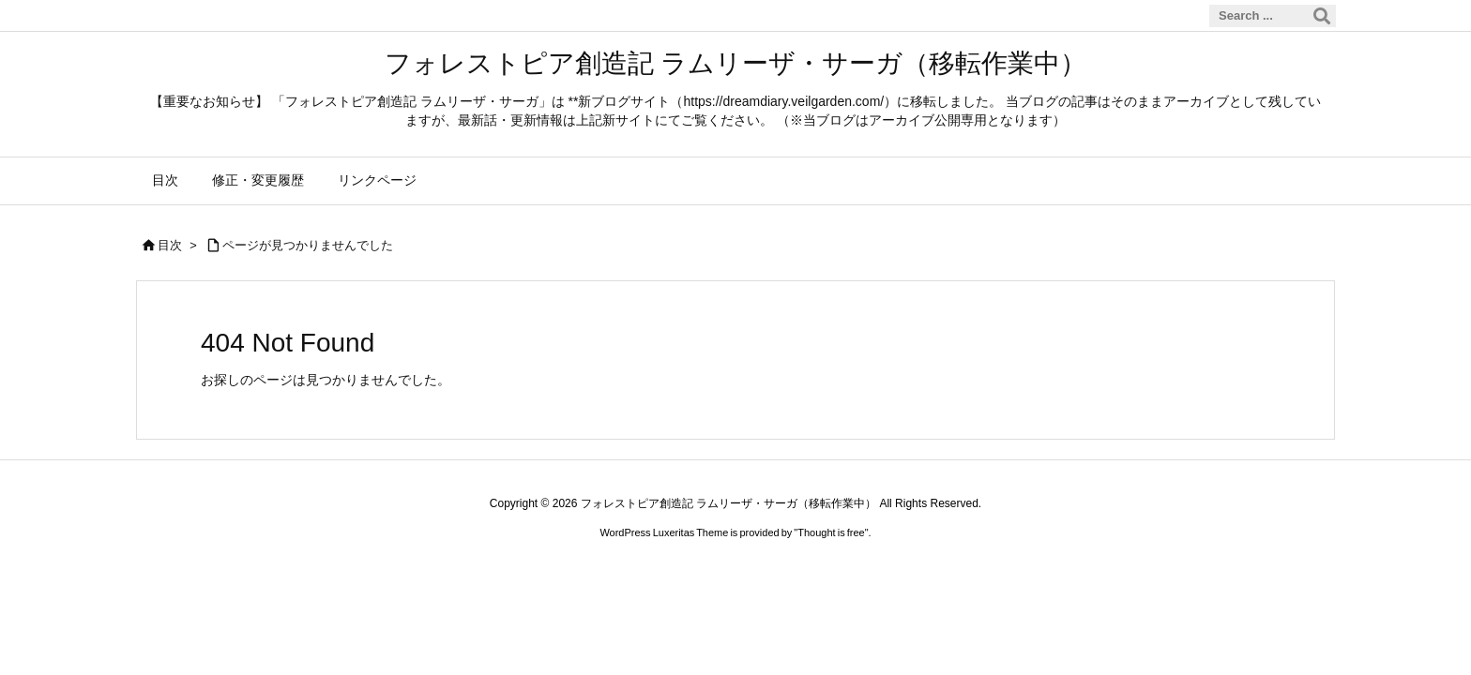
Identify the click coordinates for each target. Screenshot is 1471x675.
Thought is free (830, 532)
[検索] (1322, 16)
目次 (170, 245)
